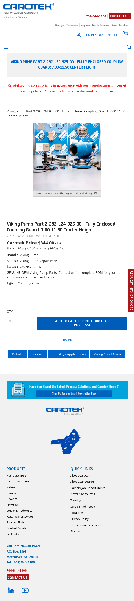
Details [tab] (17, 354)
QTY (10, 311)
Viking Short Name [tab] (108, 354)
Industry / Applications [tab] (69, 354)
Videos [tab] (37, 354)
